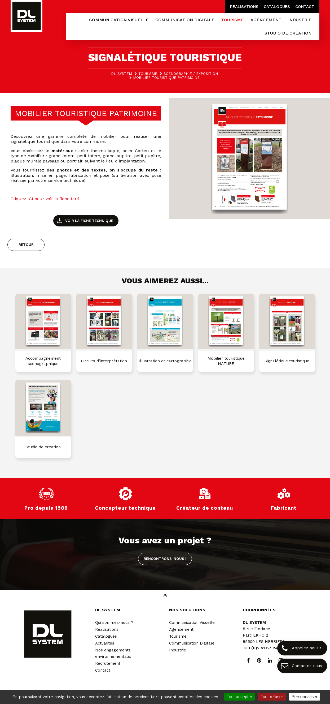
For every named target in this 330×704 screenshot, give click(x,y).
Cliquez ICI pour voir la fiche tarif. (45, 198)
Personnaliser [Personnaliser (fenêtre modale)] (305, 696)
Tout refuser (272, 696)
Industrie (177, 650)
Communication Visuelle (192, 622)
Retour (26, 244)
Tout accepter (239, 696)
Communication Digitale (191, 643)
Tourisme (178, 636)
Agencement (181, 629)
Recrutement (107, 663)
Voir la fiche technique (89, 220)
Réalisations (244, 6)
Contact (304, 6)
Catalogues (277, 6)
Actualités (104, 643)
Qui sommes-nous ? (114, 622)
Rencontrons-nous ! (165, 558)
